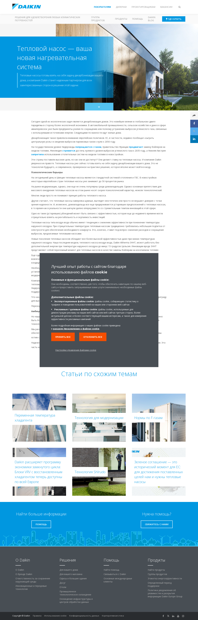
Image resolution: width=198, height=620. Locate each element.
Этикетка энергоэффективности (165, 578)
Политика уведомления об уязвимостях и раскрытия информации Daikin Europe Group (165, 593)
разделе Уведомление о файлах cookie (76, 328)
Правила (37, 615)
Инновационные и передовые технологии (31, 587)
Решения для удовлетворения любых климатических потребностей (47, 19)
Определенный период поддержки (160, 584)
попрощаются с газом (88, 146)
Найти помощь (111, 569)
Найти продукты (156, 569)
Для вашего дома (69, 569)
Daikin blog (151, 19)
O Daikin (19, 569)
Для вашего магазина (71, 574)
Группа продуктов (98, 19)
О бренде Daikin (23, 574)
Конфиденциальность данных (84, 615)
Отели (63, 587)
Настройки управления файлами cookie (75, 349)
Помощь (137, 18)
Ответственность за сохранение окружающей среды (32, 580)
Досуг (63, 582)
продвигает (136, 146)
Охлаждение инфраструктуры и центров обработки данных (76, 600)
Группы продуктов (157, 574)
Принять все (63, 336)
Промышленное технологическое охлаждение (75, 593)
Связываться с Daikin (115, 574)
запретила (37, 154)
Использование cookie (55, 615)
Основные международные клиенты (118, 580)
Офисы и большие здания (73, 578)
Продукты (121, 18)
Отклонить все (92, 336)
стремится (68, 150)
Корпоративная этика (113, 615)
